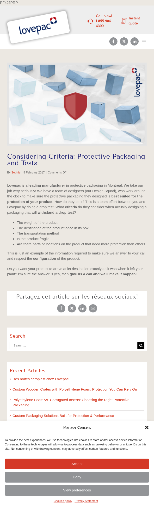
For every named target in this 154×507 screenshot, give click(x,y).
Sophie (15, 172)
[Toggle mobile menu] (144, 41)
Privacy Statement (86, 501)
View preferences (77, 490)
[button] (146, 427)
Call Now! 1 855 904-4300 (104, 21)
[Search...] (73, 345)
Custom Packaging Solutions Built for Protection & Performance (63, 416)
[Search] (140, 345)
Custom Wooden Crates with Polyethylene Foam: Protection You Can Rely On (74, 389)
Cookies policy (63, 501)
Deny (77, 477)
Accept (77, 464)
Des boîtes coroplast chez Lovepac (40, 379)
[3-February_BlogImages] (77, 104)
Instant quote (134, 20)
